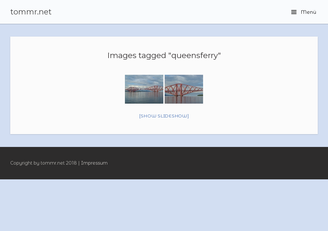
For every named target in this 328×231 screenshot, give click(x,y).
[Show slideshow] (164, 115)
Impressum (94, 163)
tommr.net (31, 12)
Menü (303, 12)
